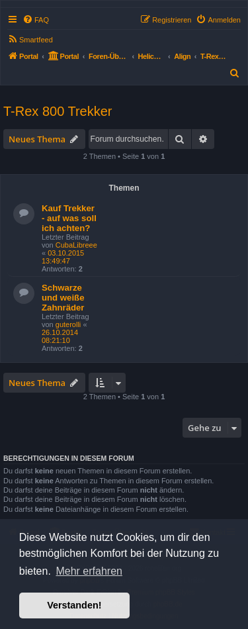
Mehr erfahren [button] (89, 571)
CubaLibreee (76, 245)
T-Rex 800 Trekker (57, 111)
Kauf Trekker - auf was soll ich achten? (69, 218)
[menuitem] (35, 20)
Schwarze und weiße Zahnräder (63, 298)
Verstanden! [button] (74, 605)
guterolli (68, 324)
